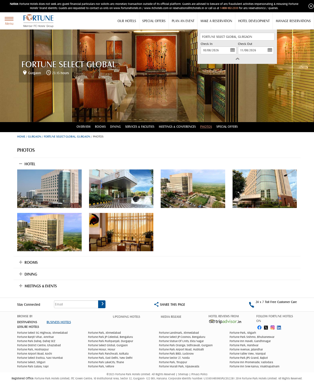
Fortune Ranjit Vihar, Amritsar (35, 336)
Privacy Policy (199, 374)
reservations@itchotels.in (188, 8)
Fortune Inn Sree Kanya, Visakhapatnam (254, 366)
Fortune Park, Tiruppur (173, 362)
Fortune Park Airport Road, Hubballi (181, 349)
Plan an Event (183, 21)
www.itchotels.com (156, 8)
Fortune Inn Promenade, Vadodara (251, 362)
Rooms (100, 126)
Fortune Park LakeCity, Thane (106, 362)
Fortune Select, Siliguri (31, 362)
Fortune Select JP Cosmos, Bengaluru (182, 336)
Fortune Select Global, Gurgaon (108, 345)
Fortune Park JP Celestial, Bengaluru (110, 336)
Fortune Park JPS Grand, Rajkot (249, 357)
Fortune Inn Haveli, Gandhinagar (250, 341)
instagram (273, 326)
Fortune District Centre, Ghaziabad (39, 345)
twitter (266, 326)
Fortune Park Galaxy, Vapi (33, 366)
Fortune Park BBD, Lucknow (176, 353)
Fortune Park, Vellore (101, 366)
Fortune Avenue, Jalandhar (246, 349)
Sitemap (183, 374)
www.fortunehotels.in (128, 8)
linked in (280, 326)
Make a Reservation (216, 21)
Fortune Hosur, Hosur (101, 349)
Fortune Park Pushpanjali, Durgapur (110, 341)
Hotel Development (254, 21)
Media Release (171, 316)
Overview (84, 126)
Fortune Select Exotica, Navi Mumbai (40, 357)
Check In (206, 43)
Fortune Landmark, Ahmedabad (179, 332)
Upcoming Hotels (126, 316)
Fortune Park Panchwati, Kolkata (108, 353)
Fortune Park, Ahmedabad (104, 332)
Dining (115, 126)
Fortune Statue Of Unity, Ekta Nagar (181, 341)
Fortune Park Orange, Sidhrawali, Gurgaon (186, 345)
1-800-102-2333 (229, 8)
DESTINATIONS (27, 322)
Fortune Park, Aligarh (243, 332)
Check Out (245, 43)
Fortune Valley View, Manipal (248, 353)
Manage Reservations (293, 21)
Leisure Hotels (28, 326)
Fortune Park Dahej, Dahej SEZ (36, 341)
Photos (206, 126)
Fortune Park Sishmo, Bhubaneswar (252, 336)
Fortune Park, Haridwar (244, 345)
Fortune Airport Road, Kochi (34, 353)
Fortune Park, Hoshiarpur (33, 349)
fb (259, 326)
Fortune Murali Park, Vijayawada (179, 366)
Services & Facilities (139, 126)
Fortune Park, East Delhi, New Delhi (110, 357)
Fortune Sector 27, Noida (174, 357)
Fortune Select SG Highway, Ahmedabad (42, 332)
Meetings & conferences (177, 126)
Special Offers (154, 21)
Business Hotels (59, 322)
